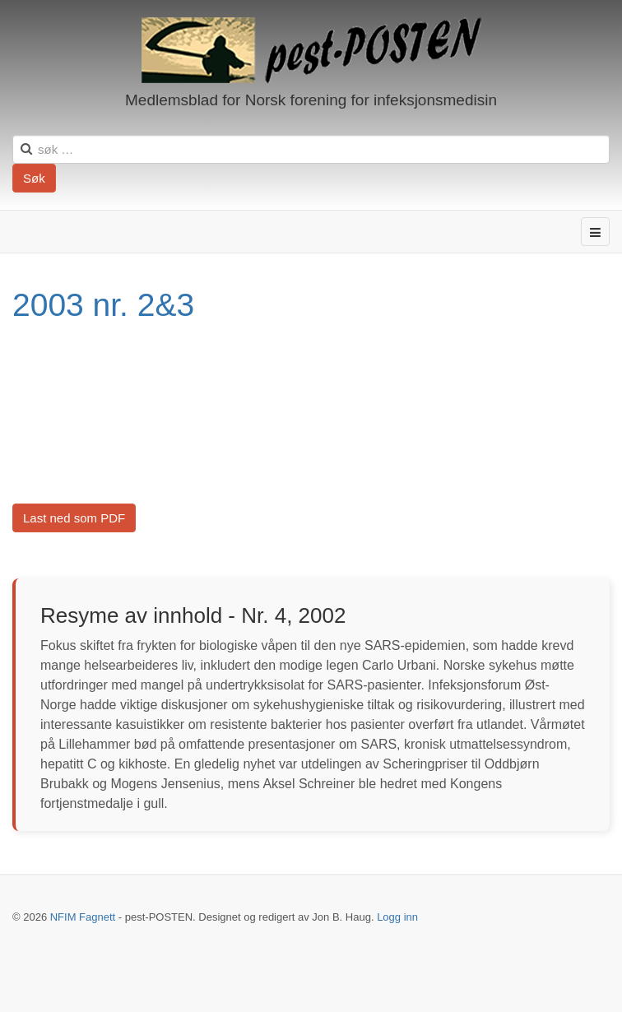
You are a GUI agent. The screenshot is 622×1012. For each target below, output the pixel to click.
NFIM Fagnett (82, 917)
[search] (311, 149)
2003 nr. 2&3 (103, 305)
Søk (34, 178)
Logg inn (397, 917)
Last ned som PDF (74, 518)
